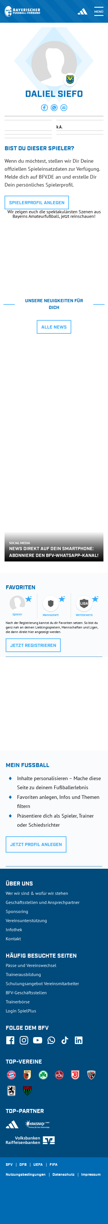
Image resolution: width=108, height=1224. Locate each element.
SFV (9, 1165)
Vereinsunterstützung (26, 920)
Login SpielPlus (21, 1011)
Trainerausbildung (23, 974)
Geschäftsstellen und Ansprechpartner (43, 902)
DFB (23, 1165)
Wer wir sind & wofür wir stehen (37, 893)
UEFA (38, 1165)
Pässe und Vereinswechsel (31, 965)
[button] (44, 107)
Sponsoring (17, 911)
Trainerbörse (18, 1001)
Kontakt (13, 938)
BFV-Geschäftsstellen (26, 992)
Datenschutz (63, 1175)
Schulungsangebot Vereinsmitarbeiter (42, 983)
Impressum (91, 1175)
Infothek (14, 929)
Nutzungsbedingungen (26, 1175)
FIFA (54, 1165)
